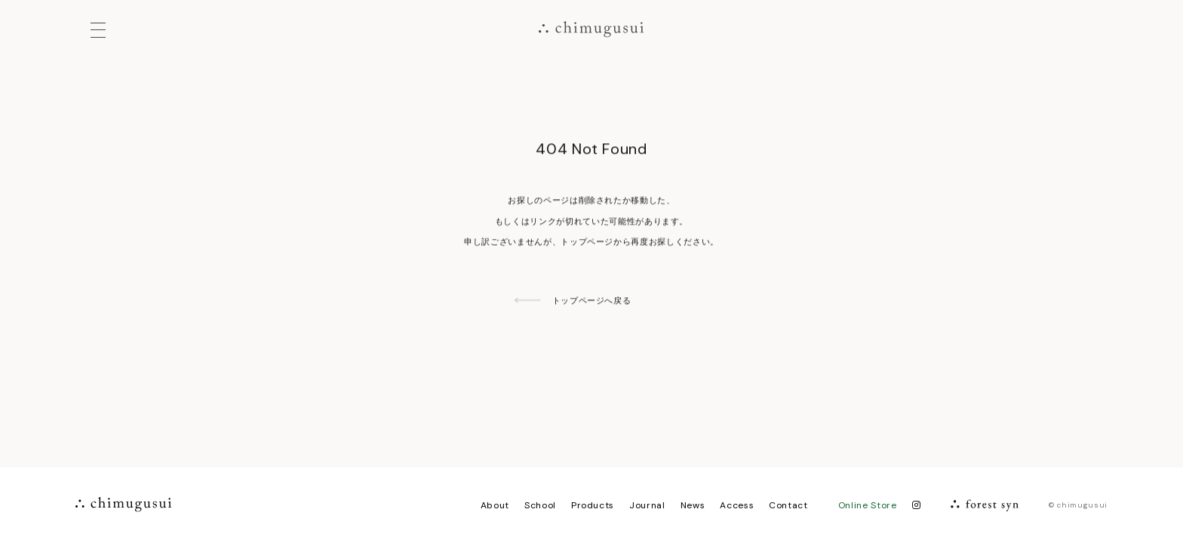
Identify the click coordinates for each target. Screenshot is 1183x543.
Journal (647, 505)
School (540, 505)
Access (737, 505)
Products (592, 505)
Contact (788, 505)
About (495, 505)
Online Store (867, 505)
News (693, 505)
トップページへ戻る (591, 301)
